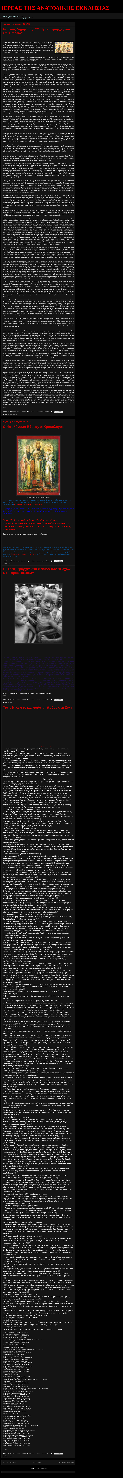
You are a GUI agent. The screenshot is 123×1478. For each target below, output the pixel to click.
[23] (61, 966)
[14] (63, 893)
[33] (25, 1045)
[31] (12, 1028)
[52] (32, 1203)
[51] (24, 1192)
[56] (11, 1234)
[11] (37, 877)
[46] (59, 1152)
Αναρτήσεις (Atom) (42, 1468)
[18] (37, 919)
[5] (41, 819)
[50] (23, 1187)
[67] (48, 1315)
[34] (67, 1052)
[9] (52, 863)
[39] (14, 1098)
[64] (27, 1292)
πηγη (4, 407)
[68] (56, 1324)
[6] (52, 826)
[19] (65, 931)
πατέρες (10, 414)
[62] (4, 1285)
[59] (19, 1262)
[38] (36, 1094)
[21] (48, 949)
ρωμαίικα (15, 414)
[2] (70, 800)
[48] (15, 1173)
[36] (45, 1070)
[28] (13, 998)
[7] (21, 837)
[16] (44, 905)
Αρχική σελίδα (37, 1462)
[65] (40, 1299)
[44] (61, 1136)
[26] (19, 982)
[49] (56, 1178)
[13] (69, 886)
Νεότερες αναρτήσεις (9, 1462)
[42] (20, 1115)
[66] (12, 1308)
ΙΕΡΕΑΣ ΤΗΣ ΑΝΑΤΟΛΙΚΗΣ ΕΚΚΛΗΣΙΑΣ (55, 8)
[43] (31, 1124)
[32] (58, 1040)
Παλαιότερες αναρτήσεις (66, 1462)
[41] (15, 1112)
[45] (16, 1143)
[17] (56, 912)
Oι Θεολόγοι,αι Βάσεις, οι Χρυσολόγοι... (34, 427)
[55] (12, 1220)
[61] (4, 1278)
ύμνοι (9, 563)
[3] (59, 807)
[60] (58, 1271)
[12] (65, 882)
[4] (41, 816)
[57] (28, 1243)
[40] (4, 1101)
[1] (65, 788)
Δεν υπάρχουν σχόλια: (43, 411)
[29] (11, 1019)
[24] (59, 968)
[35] (28, 1066)
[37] (16, 1087)
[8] (27, 851)
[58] (14, 1255)
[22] (64, 959)
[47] (26, 1166)
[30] (16, 1024)
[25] (31, 980)
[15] (56, 898)
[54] (57, 1213)
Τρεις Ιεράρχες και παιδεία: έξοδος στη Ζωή (37, 707)
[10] (51, 870)
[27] (24, 989)
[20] (27, 935)
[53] (58, 1210)
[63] (13, 1287)
